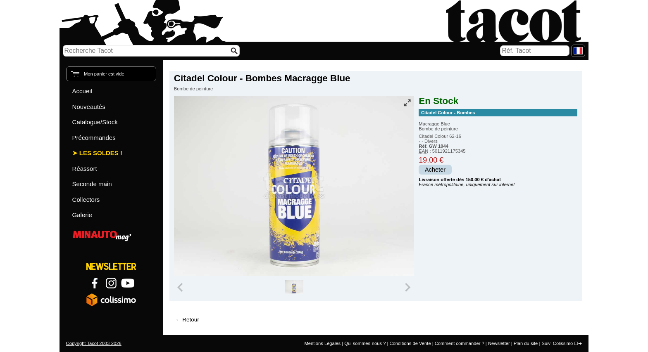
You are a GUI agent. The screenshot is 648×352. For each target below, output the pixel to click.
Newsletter (499, 343)
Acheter (435, 169)
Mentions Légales (322, 343)
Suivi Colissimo (557, 343)
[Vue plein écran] (407, 102)
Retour (190, 320)
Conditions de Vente (410, 343)
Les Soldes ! (100, 152)
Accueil (82, 90)
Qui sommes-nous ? (365, 343)
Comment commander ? (459, 343)
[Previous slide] (181, 287)
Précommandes (94, 137)
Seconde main (92, 183)
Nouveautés (88, 106)
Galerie (82, 214)
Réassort (84, 168)
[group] (294, 287)
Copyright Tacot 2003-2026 (94, 343)
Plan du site (526, 343)
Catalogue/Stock (95, 121)
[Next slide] (407, 287)
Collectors (86, 199)
